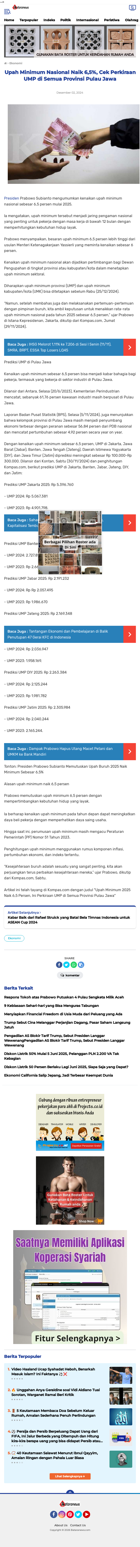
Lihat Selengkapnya (70, 1476)
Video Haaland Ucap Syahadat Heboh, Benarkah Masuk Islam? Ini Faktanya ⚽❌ (53, 1371)
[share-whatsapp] (74, 965)
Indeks (49, 20)
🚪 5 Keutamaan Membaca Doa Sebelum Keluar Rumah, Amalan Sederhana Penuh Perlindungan (53, 1413)
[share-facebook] (59, 965)
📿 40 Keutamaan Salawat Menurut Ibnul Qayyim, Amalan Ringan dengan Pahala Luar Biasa (54, 1455)
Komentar (70, 975)
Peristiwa (112, 20)
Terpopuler (29, 20)
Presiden (11, 198)
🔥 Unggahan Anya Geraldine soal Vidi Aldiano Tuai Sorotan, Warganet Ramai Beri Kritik (55, 1392)
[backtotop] (70, 1494)
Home (9, 20)
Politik (65, 20)
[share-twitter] (66, 965)
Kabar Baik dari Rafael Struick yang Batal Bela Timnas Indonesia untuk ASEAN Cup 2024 (69, 919)
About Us (60, 1525)
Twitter (80, 1516)
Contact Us (78, 1525)
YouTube (90, 1516)
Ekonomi (14, 938)
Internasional (87, 20)
